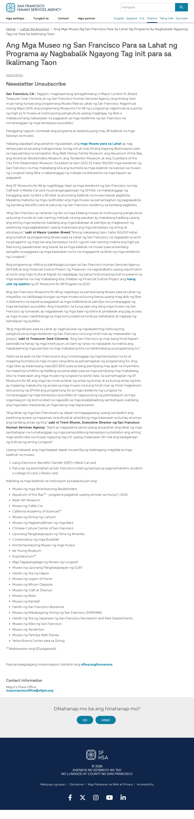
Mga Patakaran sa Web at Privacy (110, 784)
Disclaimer (76, 784)
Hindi (106, 720)
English (119, 18)
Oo (85, 720)
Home (11, 29)
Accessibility (145, 784)
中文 (142, 18)
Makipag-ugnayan (53, 784)
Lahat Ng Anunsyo (34, 29)
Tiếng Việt (167, 18)
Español (131, 18)
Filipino (152, 18)
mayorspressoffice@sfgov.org (29, 690)
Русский (182, 18)
